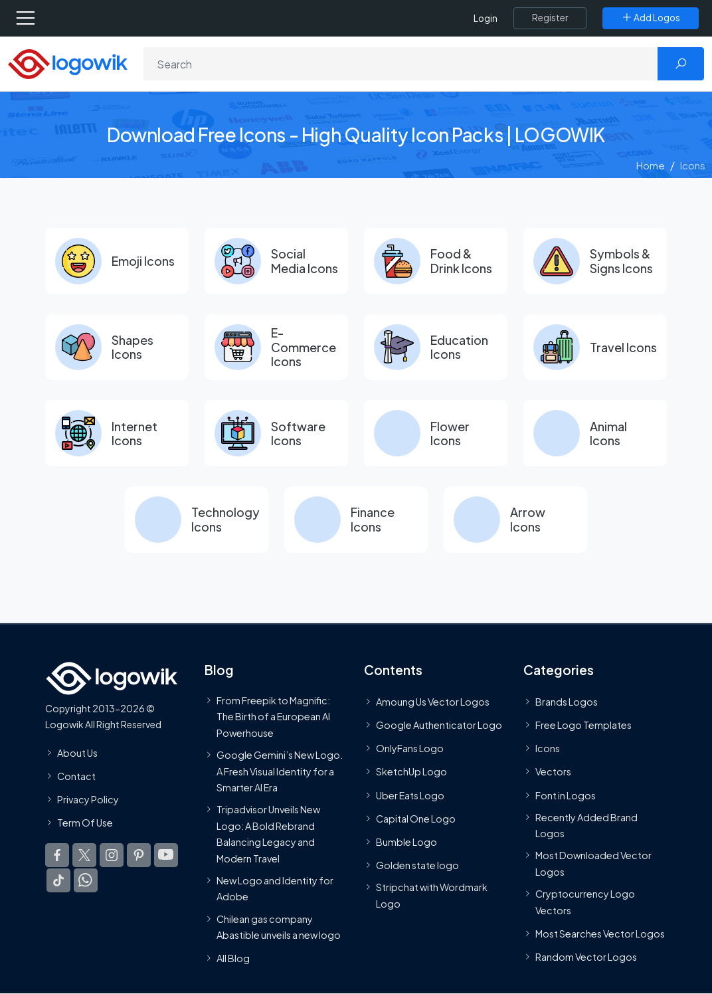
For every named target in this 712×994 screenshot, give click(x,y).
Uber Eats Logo (410, 795)
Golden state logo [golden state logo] (417, 866)
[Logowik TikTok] (58, 881)
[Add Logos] (650, 18)
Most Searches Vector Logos (600, 934)
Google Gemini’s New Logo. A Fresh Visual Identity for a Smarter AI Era (280, 771)
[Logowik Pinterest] (139, 856)
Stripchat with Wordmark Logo (432, 896)
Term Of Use (85, 823)
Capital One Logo (416, 819)
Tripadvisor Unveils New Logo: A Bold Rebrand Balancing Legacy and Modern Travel (268, 834)
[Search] (400, 63)
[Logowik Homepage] (68, 63)
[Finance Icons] (356, 520)
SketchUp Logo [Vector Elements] (411, 772)
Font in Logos (565, 795)
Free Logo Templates (583, 726)
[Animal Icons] (595, 434)
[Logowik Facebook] (57, 856)
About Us (77, 753)
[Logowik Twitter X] (84, 856)
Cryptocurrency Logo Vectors (585, 902)
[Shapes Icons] (117, 347)
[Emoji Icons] (117, 261)
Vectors (553, 772)
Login (485, 18)
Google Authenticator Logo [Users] (439, 726)
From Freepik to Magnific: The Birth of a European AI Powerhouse (273, 717)
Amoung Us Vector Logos (433, 702)
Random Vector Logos (586, 957)
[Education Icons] (435, 347)
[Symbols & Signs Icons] (595, 261)
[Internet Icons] (117, 434)
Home (650, 165)
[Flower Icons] (435, 434)
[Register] (549, 18)
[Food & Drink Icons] (435, 261)
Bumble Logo (406, 842)
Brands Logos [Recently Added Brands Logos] (566, 702)
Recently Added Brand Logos (586, 826)
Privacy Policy (88, 800)
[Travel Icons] (595, 347)
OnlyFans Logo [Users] (410, 749)
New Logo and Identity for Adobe (275, 889)
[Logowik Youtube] (166, 856)
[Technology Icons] (196, 520)
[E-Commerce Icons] (276, 347)
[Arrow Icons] (515, 520)
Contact (76, 777)
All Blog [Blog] (233, 959)
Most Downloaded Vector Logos (593, 864)
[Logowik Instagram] (112, 856)
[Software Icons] (276, 434)
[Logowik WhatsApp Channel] (86, 881)
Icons (547, 749)
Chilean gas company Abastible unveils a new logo (279, 927)
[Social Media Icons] (276, 261)
